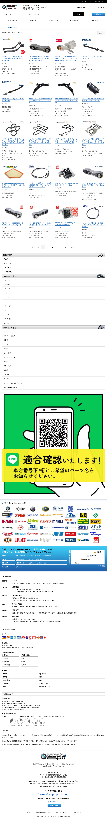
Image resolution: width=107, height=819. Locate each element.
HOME (31, 813)
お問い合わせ (98, 14)
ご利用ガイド (53, 20)
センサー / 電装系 (9, 336)
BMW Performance (10, 387)
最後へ (73, 247)
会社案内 (95, 20)
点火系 (6, 344)
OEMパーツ (7, 263)
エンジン (7, 331)
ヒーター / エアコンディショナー (14, 383)
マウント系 (7, 353)
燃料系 (6, 340)
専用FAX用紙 (54, 805)
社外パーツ (7, 267)
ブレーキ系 (7, 366)
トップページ (12, 20)
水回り (6, 349)
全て (3, 27)
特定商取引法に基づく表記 (44, 813)
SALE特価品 (8, 272)
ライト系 (7, 374)
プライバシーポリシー (61, 813)
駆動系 (6, 370)
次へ (65, 247)
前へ (32, 247)
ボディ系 (6, 379)
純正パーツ (7, 259)
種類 (8, 27)
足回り (6, 361)
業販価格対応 (74, 20)
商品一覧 (33, 20)
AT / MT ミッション (10, 357)
